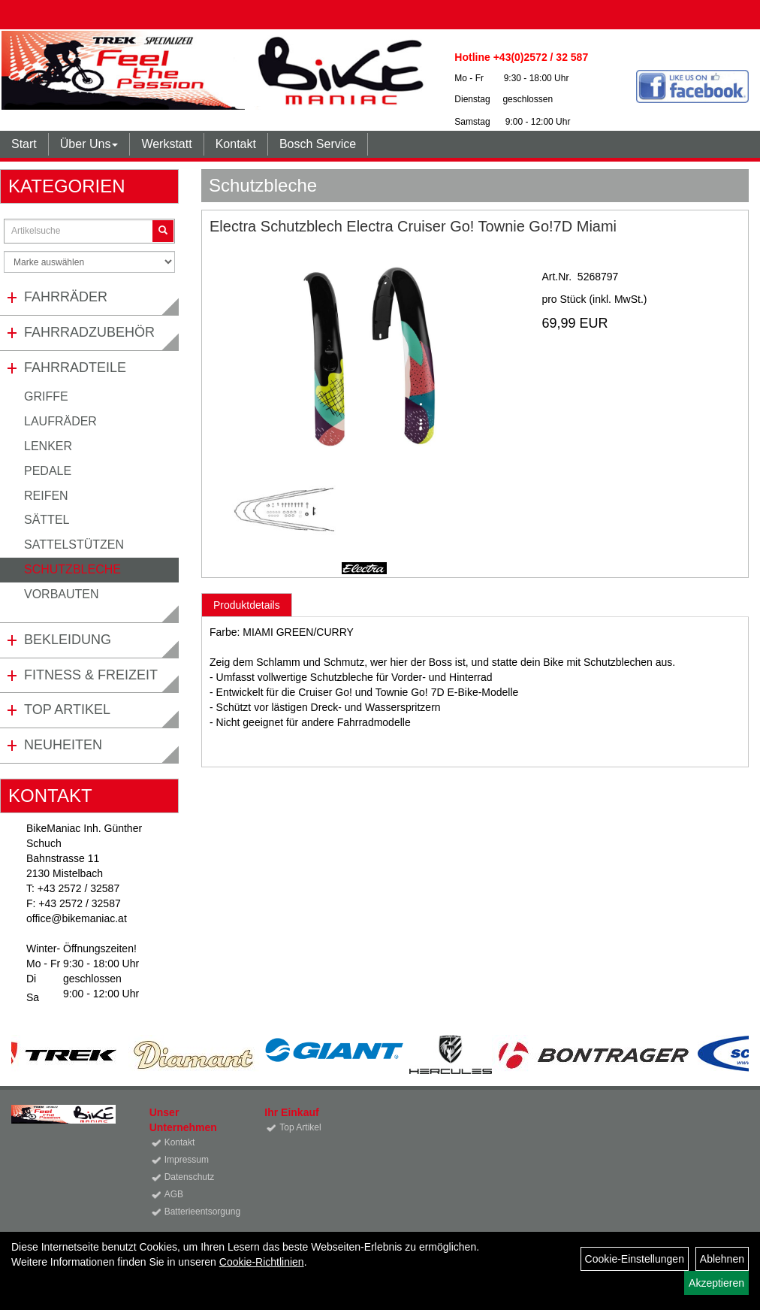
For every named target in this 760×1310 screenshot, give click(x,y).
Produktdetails (246, 605)
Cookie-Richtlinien (261, 1262)
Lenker (48, 446)
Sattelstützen (74, 544)
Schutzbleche (72, 569)
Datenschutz (189, 1177)
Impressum (186, 1159)
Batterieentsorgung (197, 1211)
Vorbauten (61, 594)
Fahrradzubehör (89, 332)
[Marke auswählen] (89, 262)
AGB (173, 1194)
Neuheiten (63, 744)
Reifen (46, 495)
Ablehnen (722, 1259)
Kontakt (236, 144)
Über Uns (89, 144)
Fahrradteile (75, 367)
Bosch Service (317, 144)
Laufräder (60, 421)
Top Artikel (67, 709)
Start (24, 144)
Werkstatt (166, 144)
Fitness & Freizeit (91, 674)
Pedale (47, 470)
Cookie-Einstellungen (634, 1259)
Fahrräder (65, 296)
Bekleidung (67, 639)
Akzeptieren (716, 1283)
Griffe (46, 396)
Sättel (46, 519)
